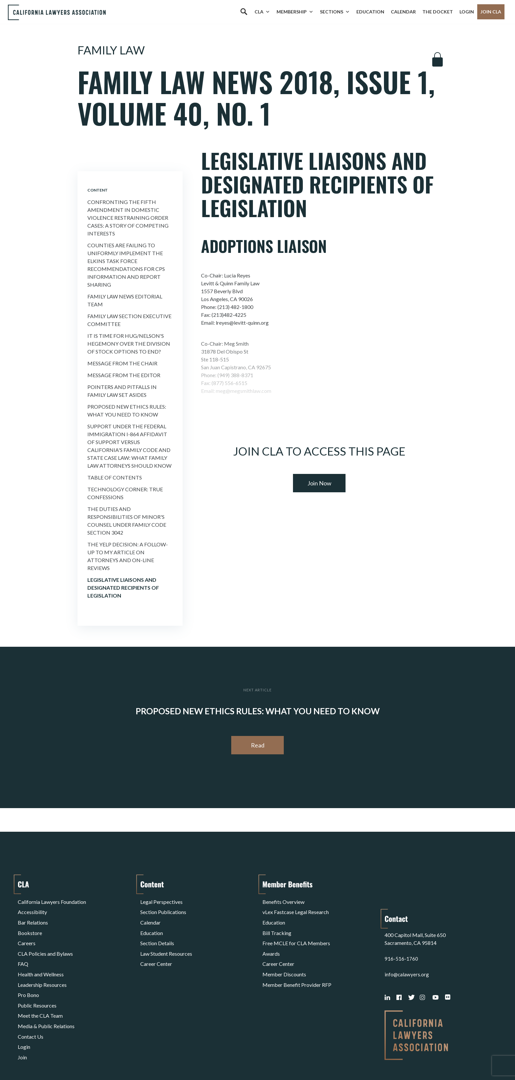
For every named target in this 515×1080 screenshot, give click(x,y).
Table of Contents (114, 477)
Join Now (319, 483)
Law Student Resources (166, 940)
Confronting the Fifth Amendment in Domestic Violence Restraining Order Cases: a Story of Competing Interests (127, 217)
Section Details (157, 932)
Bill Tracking (276, 924)
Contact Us (30, 1003)
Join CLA (491, 11)
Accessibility (32, 908)
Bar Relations (33, 916)
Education (370, 11)
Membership (295, 11)
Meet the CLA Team (40, 987)
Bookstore (30, 924)
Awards (271, 940)
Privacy (71, 1058)
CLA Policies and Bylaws (45, 940)
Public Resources (37, 979)
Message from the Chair (122, 363)
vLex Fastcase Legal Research (295, 908)
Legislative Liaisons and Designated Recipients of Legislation (123, 588)
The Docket (437, 11)
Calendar (403, 11)
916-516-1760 (401, 924)
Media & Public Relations (46, 995)
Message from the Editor (123, 375)
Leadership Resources (42, 963)
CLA (262, 11)
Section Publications (163, 908)
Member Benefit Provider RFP (296, 963)
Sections (335, 11)
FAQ (23, 948)
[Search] (243, 11)
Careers (26, 932)
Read (257, 745)
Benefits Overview (283, 900)
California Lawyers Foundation (52, 900)
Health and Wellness (41, 955)
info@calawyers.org (407, 940)
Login (466, 11)
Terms (46, 1058)
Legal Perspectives (161, 900)
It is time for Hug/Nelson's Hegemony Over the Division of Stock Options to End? (128, 344)
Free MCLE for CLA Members (296, 932)
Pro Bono (28, 971)
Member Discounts (284, 955)
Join (22, 1018)
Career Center (156, 948)
